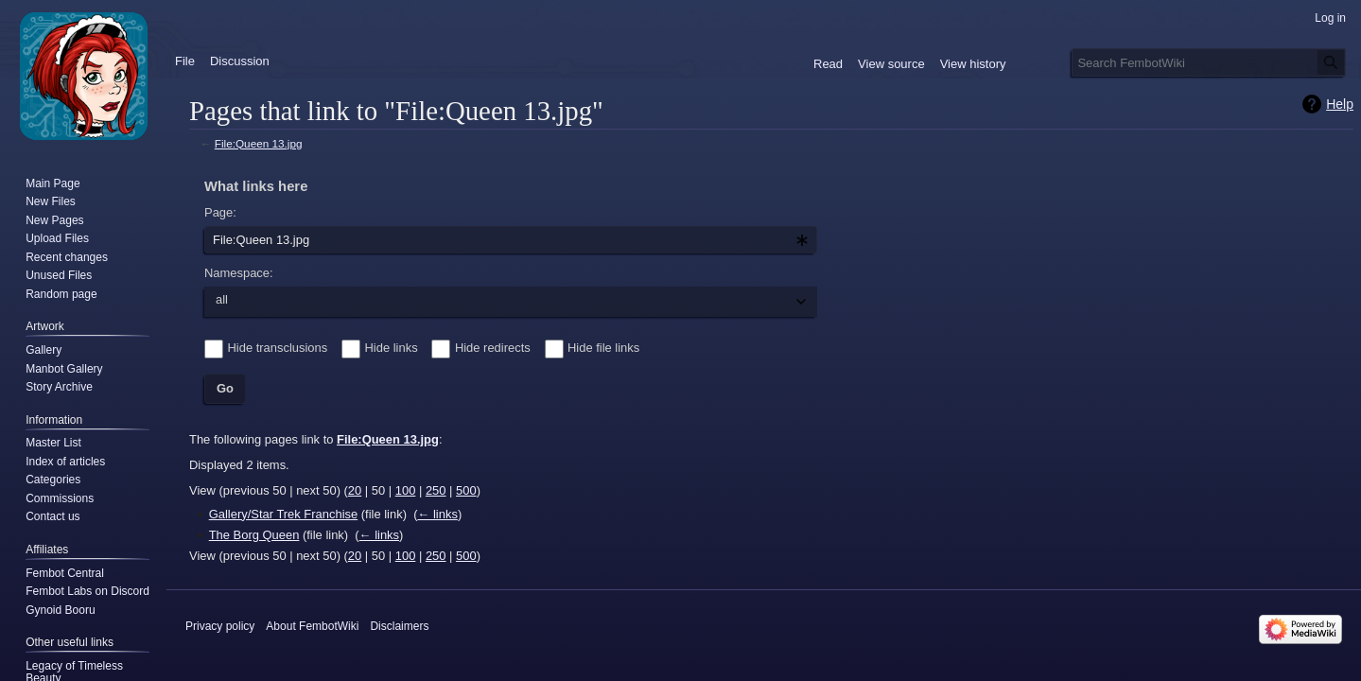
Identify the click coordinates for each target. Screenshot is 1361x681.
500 (466, 490)
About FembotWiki (312, 626)
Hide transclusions (278, 347)
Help (1339, 104)
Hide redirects (493, 347)
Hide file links (603, 347)
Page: (220, 212)
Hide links (391, 347)
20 (354, 490)
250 (436, 490)
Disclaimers (399, 626)
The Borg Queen (254, 535)
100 (405, 490)
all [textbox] (222, 299)
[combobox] (510, 240)
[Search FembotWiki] (1209, 62)
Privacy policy (219, 626)
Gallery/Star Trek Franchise (283, 514)
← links (437, 514)
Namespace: (238, 273)
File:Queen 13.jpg (259, 143)
